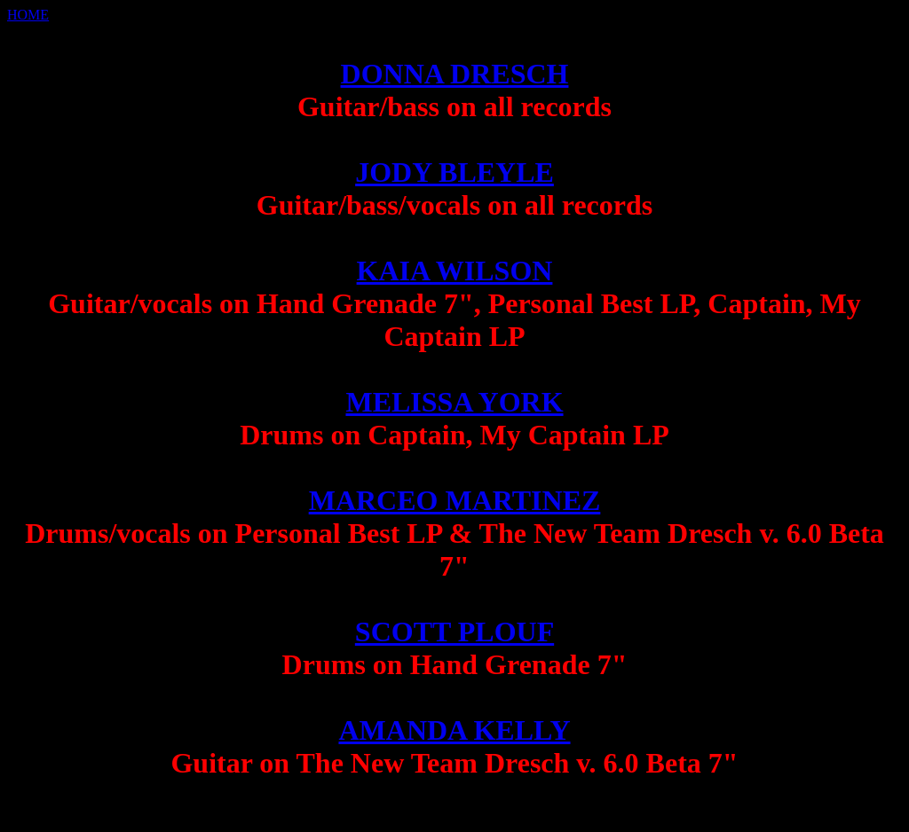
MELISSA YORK (454, 402)
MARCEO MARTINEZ (455, 500)
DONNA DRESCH (455, 74)
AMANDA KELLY (454, 730)
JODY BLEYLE (454, 172)
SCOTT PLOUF (454, 632)
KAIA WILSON (455, 270)
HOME (28, 14)
